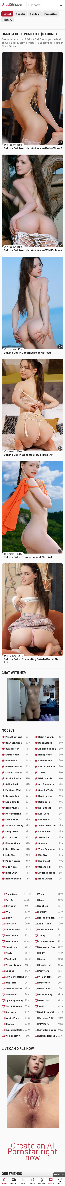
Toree (50, 772)
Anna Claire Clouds (50, 825)
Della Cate (50, 802)
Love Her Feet (50, 941)
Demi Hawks (50, 796)
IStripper (18, 906)
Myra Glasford (18, 737)
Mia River (50, 855)
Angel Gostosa (50, 873)
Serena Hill (50, 867)
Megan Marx (50, 743)
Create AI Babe (60, 1184)
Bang (50, 900)
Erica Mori (18, 837)
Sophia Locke (18, 778)
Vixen (50, 894)
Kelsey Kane (50, 760)
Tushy (50, 935)
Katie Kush (50, 831)
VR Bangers (50, 977)
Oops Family (50, 994)
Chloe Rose (18, 819)
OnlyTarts (18, 983)
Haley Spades (18, 879)
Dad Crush (50, 1000)
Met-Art (18, 900)
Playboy (18, 953)
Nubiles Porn (18, 929)
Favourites (50, 13)
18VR (50, 1006)
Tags (23, 1184)
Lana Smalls (18, 802)
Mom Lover (18, 947)
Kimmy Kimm (18, 843)
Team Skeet (18, 894)
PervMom (50, 971)
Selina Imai (18, 784)
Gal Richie (50, 819)
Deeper (50, 959)
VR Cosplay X (18, 1036)
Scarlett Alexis (18, 743)
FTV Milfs (50, 1024)
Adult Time (50, 923)
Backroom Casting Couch (50, 947)
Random (35, 13)
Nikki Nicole (50, 778)
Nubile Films (18, 1018)
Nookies (50, 906)
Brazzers (18, 1012)
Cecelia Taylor (50, 790)
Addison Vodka (50, 749)
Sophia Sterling (18, 825)
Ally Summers (50, 784)
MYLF (18, 912)
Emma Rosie (18, 755)
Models (41, 1184)
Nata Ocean (50, 808)
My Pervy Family (18, 1000)
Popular (20, 13)
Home (4, 1184)
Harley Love (18, 808)
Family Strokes (18, 988)
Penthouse (18, 935)
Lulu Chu (18, 855)
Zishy (18, 918)
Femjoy (50, 912)
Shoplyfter (50, 965)
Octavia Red (18, 796)
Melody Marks (18, 814)
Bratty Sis (50, 983)
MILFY (50, 953)
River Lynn (18, 873)
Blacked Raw (50, 929)
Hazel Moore (18, 849)
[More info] (60, 142)
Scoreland (18, 994)
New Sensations (18, 977)
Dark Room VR (50, 1012)
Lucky (51, 1184)
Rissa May (18, 760)
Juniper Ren (18, 749)
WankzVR (18, 959)
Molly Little (18, 831)
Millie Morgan (18, 861)
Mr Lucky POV (50, 1018)
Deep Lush (50, 988)
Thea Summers (50, 849)
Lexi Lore (50, 814)
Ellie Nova (18, 867)
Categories (14, 1184)
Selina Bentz (50, 837)
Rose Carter (50, 879)
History (7, 19)
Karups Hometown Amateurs (50, 1036)
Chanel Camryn (18, 772)
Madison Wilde (18, 790)
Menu (57, 1174)
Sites (32, 1184)
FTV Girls (18, 923)
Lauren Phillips (50, 766)
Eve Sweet (50, 861)
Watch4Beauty (18, 1006)
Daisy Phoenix (50, 737)
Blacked (18, 1024)
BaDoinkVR (18, 941)
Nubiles (18, 971)
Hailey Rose (50, 755)
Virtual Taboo (18, 965)
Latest (7, 13)
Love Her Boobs (50, 1030)
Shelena (50, 843)
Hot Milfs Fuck (50, 918)
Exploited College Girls (18, 1030)
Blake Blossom (18, 766)
